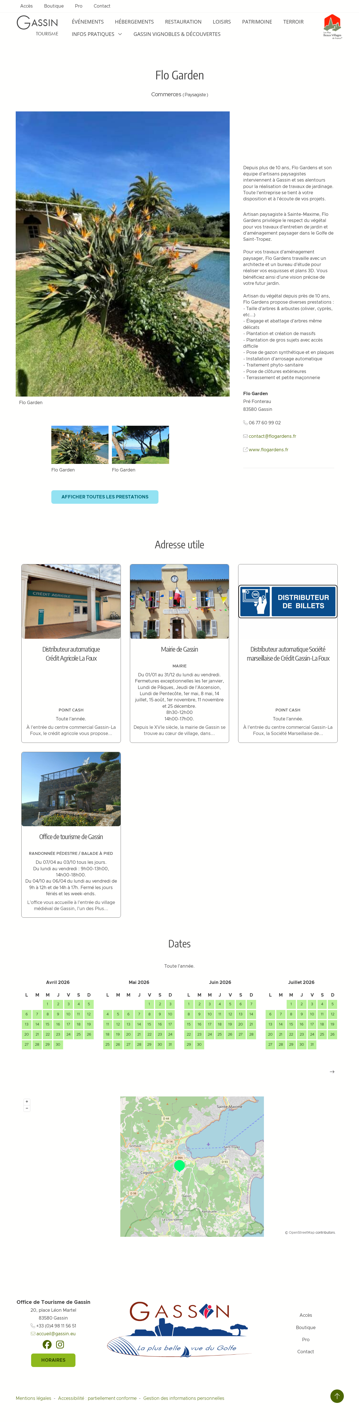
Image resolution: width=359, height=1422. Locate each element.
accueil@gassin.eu (53, 1334)
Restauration (183, 21)
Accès (26, 6)
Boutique (54, 6)
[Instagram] (60, 1344)
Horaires (53, 1360)
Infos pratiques (97, 34)
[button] (332, 1071)
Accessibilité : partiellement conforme (97, 1398)
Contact (102, 6)
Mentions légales (33, 1398)
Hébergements (134, 21)
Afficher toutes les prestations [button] (104, 497)
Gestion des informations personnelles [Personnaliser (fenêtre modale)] (183, 1398)
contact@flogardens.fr (272, 436)
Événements (88, 21)
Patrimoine (257, 21)
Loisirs (222, 21)
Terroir (293, 21)
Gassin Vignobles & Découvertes (177, 34)
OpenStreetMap (302, 1232)
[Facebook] (47, 1344)
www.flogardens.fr (268, 450)
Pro (78, 6)
